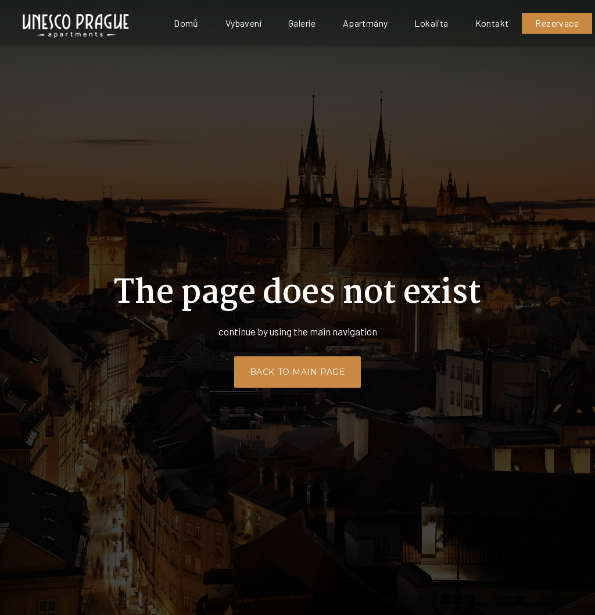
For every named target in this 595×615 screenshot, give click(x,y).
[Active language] (549, 23)
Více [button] (462, 22)
